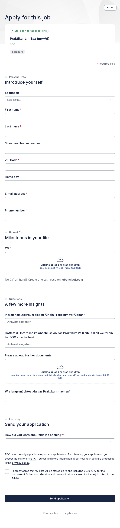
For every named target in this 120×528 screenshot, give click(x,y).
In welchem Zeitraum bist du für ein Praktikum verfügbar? (45, 315)
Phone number (15, 210)
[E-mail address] (60, 200)
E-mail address (15, 193)
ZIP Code (11, 160)
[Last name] (60, 133)
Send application (60, 498)
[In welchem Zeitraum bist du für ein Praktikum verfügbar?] (60, 321)
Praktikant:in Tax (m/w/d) (29, 38)
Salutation (12, 93)
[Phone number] (60, 217)
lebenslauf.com (72, 279)
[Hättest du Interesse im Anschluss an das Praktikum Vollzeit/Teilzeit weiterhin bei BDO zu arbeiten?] (60, 344)
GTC (33, 458)
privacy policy (20, 463)
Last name (12, 126)
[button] (110, 8)
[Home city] (60, 183)
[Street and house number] (60, 150)
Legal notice (70, 513)
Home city (12, 177)
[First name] (60, 116)
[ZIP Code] (60, 167)
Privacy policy (50, 513)
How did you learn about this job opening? (34, 435)
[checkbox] (7, 472)
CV (7, 248)
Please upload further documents (28, 355)
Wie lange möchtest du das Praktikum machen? (38, 391)
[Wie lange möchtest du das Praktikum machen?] (60, 398)
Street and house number (22, 143)
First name (12, 109)
